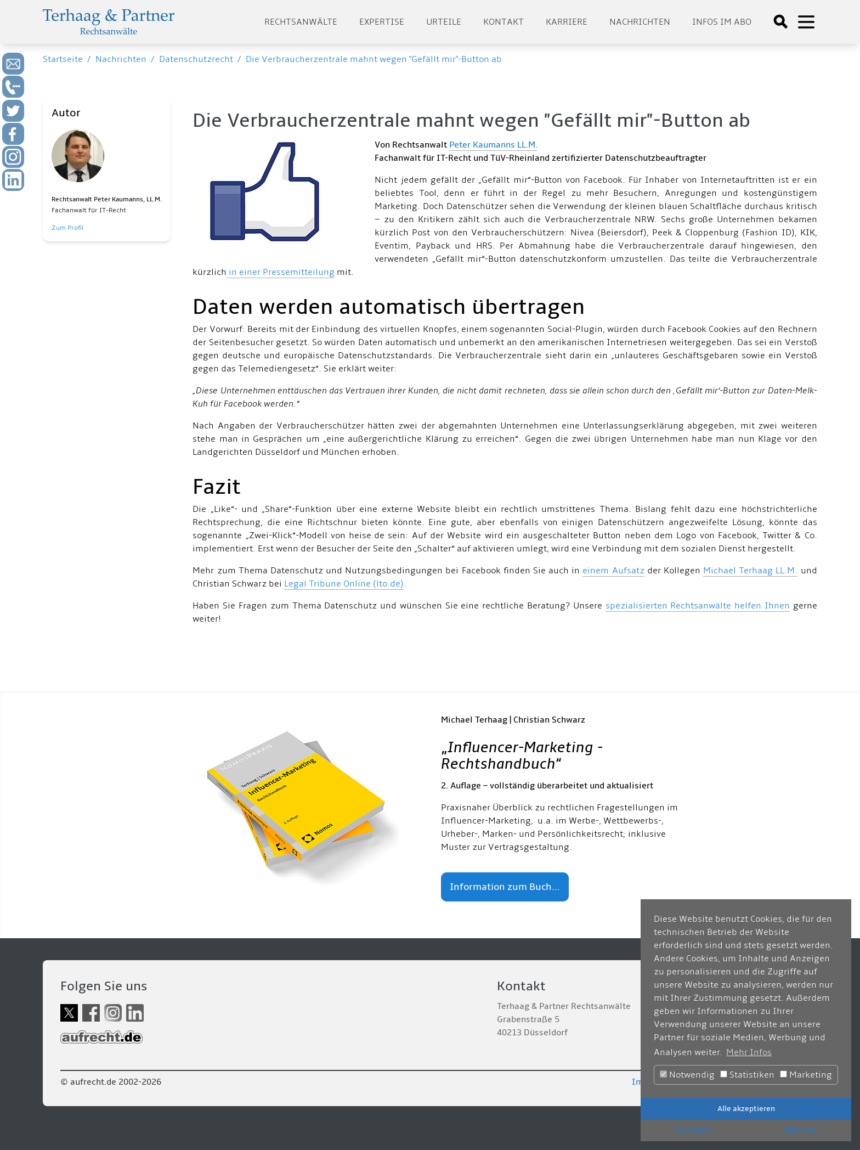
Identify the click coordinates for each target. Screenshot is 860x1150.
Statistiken (747, 1074)
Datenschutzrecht (196, 59)
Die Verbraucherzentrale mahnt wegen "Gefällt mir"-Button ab (374, 59)
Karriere (566, 21)
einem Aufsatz (613, 570)
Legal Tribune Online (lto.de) (344, 583)
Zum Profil (67, 228)
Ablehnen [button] (799, 1130)
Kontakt (503, 21)
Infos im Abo (721, 21)
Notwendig (687, 1074)
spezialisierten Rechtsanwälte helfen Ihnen (698, 605)
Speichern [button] (693, 1130)
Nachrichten (639, 21)
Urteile (443, 21)
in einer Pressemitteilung (281, 272)
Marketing (806, 1074)
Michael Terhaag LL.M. (750, 570)
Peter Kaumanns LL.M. (493, 144)
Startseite (63, 59)
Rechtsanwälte (300, 21)
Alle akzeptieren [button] (746, 1108)
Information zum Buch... (505, 887)
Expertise (381, 21)
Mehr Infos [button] (749, 1052)
